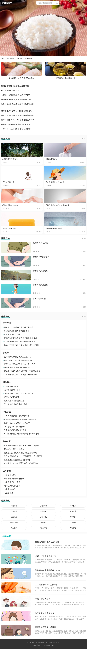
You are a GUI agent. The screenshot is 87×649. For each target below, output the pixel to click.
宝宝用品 (14, 517)
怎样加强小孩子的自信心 (13, 449)
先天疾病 (14, 528)
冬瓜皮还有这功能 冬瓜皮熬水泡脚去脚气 (20, 375)
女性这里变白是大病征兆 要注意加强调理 (20, 453)
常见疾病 (43, 528)
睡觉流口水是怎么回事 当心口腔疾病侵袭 (20, 338)
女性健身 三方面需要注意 (13, 401)
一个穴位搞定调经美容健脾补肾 (16, 416)
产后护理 (14, 506)
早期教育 (43, 511)
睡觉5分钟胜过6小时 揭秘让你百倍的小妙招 (21, 345)
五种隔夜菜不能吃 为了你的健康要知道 (19, 342)
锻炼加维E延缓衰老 (11, 397)
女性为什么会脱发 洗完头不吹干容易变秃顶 (21, 446)
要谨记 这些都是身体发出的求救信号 (18, 327)
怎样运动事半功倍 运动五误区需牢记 (18, 393)
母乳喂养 (43, 522)
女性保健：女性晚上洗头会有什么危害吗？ (20, 463)
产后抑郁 (73, 528)
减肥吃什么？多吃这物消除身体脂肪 (18, 360)
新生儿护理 (14, 522)
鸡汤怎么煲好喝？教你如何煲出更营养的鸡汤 (21, 371)
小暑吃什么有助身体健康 (13, 479)
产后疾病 (43, 506)
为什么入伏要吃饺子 (11, 486)
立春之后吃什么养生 (11, 334)
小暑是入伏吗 (9, 489)
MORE (83, 139)
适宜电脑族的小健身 (11, 390)
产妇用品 (43, 517)
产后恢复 (73, 506)
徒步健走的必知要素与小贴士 (15, 404)
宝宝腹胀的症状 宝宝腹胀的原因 (16, 460)
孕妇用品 (73, 517)
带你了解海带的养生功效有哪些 (16, 331)
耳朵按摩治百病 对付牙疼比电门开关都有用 (21, 434)
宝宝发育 (73, 511)
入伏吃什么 (8, 493)
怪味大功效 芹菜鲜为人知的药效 (16, 367)
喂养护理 (14, 511)
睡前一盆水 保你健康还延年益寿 (16, 423)
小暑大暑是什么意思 (11, 482)
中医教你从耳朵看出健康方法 (15, 427)
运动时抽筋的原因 (10, 386)
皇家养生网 (43, 642)
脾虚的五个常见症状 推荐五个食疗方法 (19, 364)
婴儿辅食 (73, 522)
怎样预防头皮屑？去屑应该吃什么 (17, 357)
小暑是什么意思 (10, 475)
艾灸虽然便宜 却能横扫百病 (14, 430)
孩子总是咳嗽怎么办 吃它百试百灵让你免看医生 (22, 456)
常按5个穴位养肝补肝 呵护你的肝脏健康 (19, 420)
